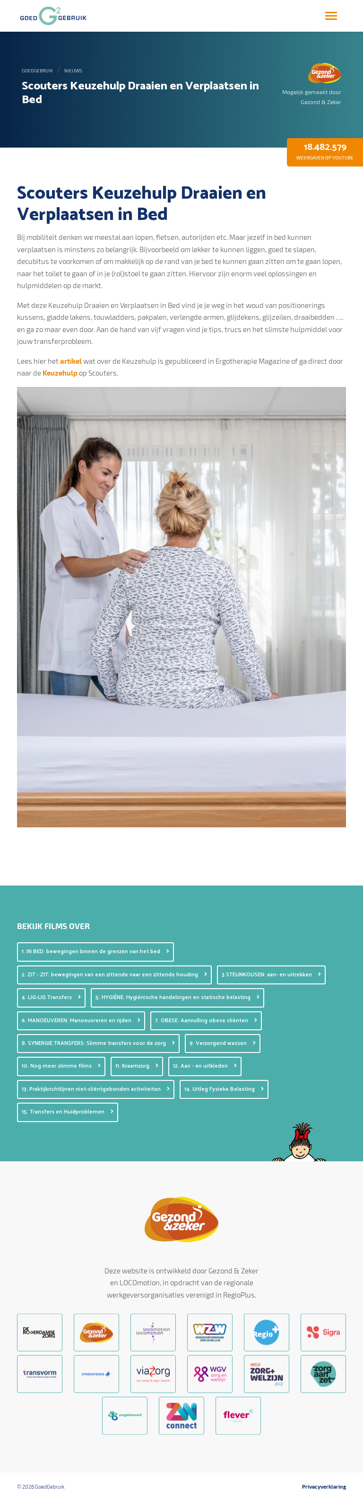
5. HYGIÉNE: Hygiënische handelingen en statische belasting (177, 997)
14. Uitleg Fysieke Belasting (224, 1089)
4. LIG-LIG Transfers (51, 997)
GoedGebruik (37, 70)
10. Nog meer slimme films (61, 1065)
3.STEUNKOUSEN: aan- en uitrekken (271, 974)
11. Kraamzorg (136, 1065)
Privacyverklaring (324, 1487)
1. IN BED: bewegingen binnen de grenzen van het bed (95, 951)
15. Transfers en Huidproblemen (67, 1111)
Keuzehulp (61, 372)
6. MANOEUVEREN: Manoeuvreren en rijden (81, 1020)
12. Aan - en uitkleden (205, 1065)
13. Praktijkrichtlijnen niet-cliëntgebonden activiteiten (96, 1089)
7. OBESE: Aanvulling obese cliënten (206, 1020)
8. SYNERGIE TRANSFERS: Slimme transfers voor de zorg (98, 1043)
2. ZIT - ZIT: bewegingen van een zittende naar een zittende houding (114, 974)
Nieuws (73, 70)
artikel (71, 361)
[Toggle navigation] (331, 16)
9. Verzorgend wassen (223, 1043)
